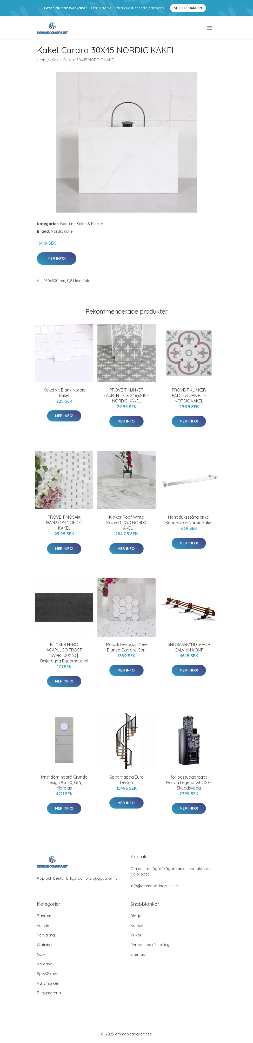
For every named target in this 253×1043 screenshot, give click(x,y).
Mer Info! (57, 258)
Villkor (136, 935)
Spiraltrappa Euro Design (127, 779)
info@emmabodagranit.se (154, 885)
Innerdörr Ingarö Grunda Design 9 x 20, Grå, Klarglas (64, 782)
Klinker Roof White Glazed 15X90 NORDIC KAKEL (126, 522)
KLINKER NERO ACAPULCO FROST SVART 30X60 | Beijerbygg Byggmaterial (64, 652)
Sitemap (137, 954)
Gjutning (44, 944)
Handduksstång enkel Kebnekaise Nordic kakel (188, 519)
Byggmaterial (49, 992)
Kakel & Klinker (89, 223)
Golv (41, 954)
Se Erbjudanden (188, 8)
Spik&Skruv (47, 973)
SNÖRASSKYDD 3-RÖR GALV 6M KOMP (189, 647)
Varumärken (48, 983)
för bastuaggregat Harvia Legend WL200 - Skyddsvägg (188, 782)
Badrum (67, 223)
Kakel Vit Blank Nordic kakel (64, 392)
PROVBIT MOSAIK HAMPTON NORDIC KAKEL (64, 522)
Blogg (136, 915)
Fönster (44, 925)
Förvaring (46, 935)
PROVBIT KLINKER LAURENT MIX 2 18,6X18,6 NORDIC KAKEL (126, 395)
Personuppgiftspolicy (149, 944)
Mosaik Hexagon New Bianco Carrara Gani (126, 647)
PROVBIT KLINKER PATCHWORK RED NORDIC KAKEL (189, 395)
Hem (41, 59)
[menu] (210, 28)
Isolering (44, 963)
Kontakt (137, 925)
